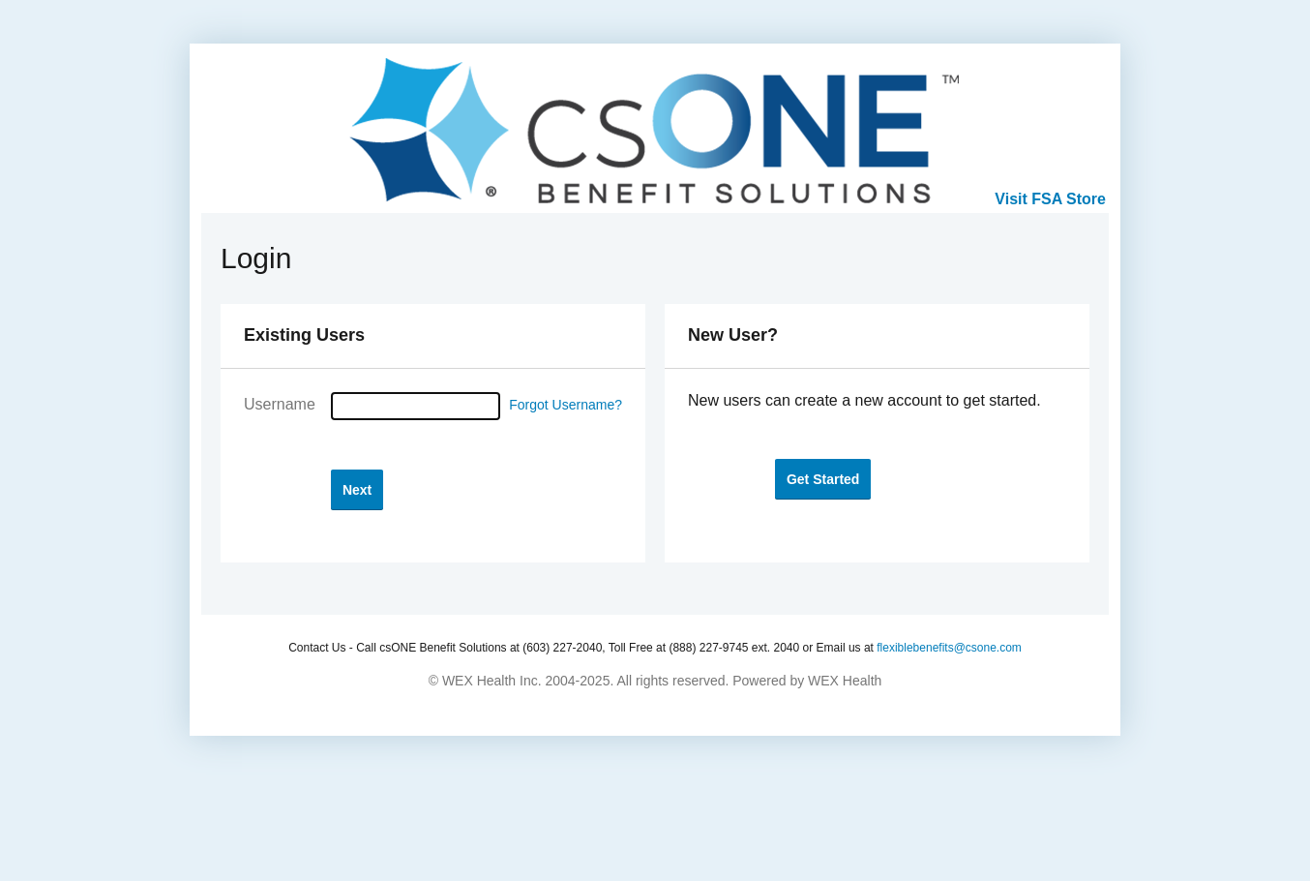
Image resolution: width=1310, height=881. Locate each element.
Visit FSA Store (1050, 199)
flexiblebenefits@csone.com (949, 647)
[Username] (415, 406)
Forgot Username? (565, 404)
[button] (357, 489)
